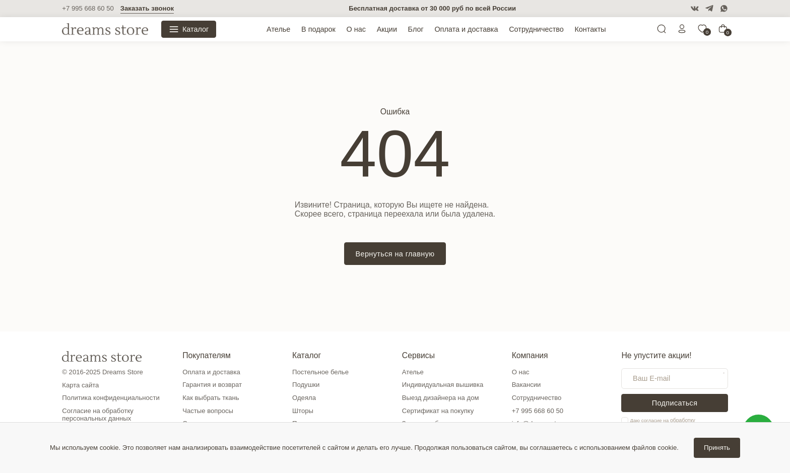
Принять (717, 447)
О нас (356, 29)
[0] (702, 31)
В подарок (318, 29)
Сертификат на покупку (438, 411)
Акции (387, 29)
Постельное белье (320, 372)
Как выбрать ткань (210, 397)
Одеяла (304, 397)
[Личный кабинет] (682, 31)
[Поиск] (661, 31)
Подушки (305, 384)
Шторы (302, 411)
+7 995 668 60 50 (87, 8)
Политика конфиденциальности (110, 397)
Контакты (590, 29)
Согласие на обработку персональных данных (98, 414)
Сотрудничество (536, 29)
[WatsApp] (724, 9)
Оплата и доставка (466, 29)
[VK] (695, 9)
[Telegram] (709, 9)
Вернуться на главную (394, 254)
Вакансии (526, 384)
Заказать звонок (147, 8)
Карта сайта (80, 385)
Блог (416, 29)
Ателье (278, 29)
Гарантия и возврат (212, 384)
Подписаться (675, 403)
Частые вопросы (207, 411)
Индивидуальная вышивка (443, 384)
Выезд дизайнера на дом (440, 397)
